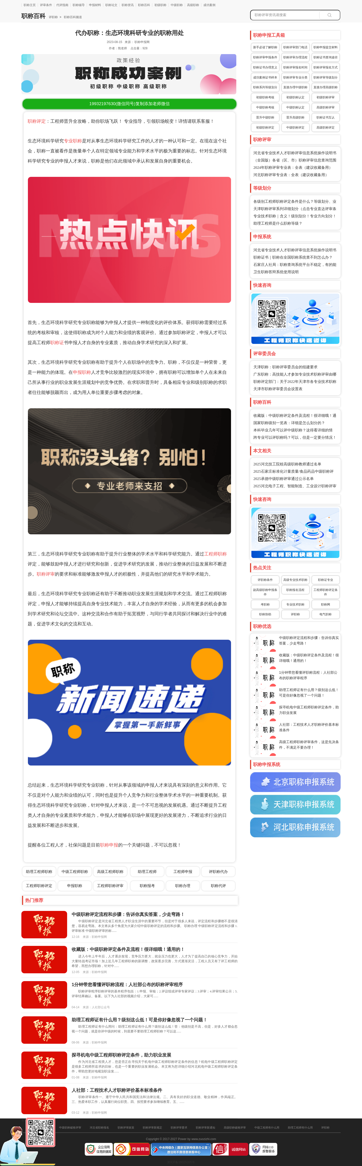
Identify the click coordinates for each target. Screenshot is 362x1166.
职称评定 (37, 121)
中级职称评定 (295, 127)
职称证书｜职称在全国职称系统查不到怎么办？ (293, 257)
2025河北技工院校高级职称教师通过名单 (287, 464)
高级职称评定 (325, 127)
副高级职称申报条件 (265, 592)
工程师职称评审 (110, 885)
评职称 (53, 17)
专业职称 (73, 140)
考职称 (265, 604)
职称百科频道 (72, 17)
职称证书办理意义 (265, 67)
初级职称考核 (265, 97)
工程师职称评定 (39, 885)
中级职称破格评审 (70, 1127)
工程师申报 (182, 871)
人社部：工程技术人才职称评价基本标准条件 (117, 1090)
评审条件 (46, 5)
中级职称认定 (295, 107)
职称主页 (30, 5)
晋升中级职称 (265, 117)
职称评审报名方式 (325, 67)
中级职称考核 (265, 107)
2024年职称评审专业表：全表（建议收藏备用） (293, 168)
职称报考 (147, 885)
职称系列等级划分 (265, 87)
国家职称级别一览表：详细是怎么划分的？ (289, 423)
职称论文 (111, 5)
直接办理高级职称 (325, 87)
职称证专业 (325, 580)
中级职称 (177, 5)
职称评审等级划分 (325, 77)
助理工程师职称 (39, 871)
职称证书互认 (325, 117)
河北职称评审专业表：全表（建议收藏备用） (291, 175)
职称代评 (218, 885)
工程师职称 (215, 553)
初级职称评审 (325, 97)
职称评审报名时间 (295, 67)
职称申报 (109, 845)
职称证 (57, 342)
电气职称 (326, 614)
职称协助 (265, 614)
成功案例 (209, 5)
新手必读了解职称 (265, 47)
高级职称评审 (325, 107)
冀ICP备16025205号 (181, 1162)
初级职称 (160, 5)
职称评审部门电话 (295, 47)
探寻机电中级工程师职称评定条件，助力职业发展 (121, 1055)
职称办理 (182, 885)
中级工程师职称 (75, 871)
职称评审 (46, 574)
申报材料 (95, 5)
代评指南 (62, 5)
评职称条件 (265, 580)
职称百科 (144, 5)
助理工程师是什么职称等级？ (277, 223)
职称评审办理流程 (295, 57)
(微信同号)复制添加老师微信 (129, 103)
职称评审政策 (126, 1127)
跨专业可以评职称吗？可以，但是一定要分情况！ (294, 437)
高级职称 (193, 5)
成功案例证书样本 (265, 77)
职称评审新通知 (205, 1127)
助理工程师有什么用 (300, 1127)
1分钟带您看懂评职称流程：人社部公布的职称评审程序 (127, 984)
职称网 (325, 604)
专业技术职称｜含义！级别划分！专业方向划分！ (294, 216)
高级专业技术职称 (295, 580)
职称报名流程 (295, 590)
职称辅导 (79, 5)
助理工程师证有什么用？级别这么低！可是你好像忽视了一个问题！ (139, 1019)
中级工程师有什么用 (266, 1127)
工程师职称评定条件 (325, 592)
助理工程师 (147, 871)
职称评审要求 (179, 1127)
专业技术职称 (295, 604)
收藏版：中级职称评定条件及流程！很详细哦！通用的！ (128, 949)
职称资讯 (128, 5)
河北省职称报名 (99, 1127)
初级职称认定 (295, 97)
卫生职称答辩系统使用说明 (276, 272)
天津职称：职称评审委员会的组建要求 (285, 367)
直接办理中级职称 (295, 87)
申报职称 (82, 372)
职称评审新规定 (152, 1127)
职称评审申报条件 (265, 57)
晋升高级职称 (295, 117)
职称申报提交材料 (325, 47)
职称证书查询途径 (325, 57)
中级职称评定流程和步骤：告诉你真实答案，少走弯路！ (128, 914)
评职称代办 (218, 871)
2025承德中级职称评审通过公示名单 (283, 479)
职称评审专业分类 (295, 77)
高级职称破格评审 (235, 1127)
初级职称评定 (265, 127)
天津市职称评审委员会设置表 (277, 389)
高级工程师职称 (110, 871)
